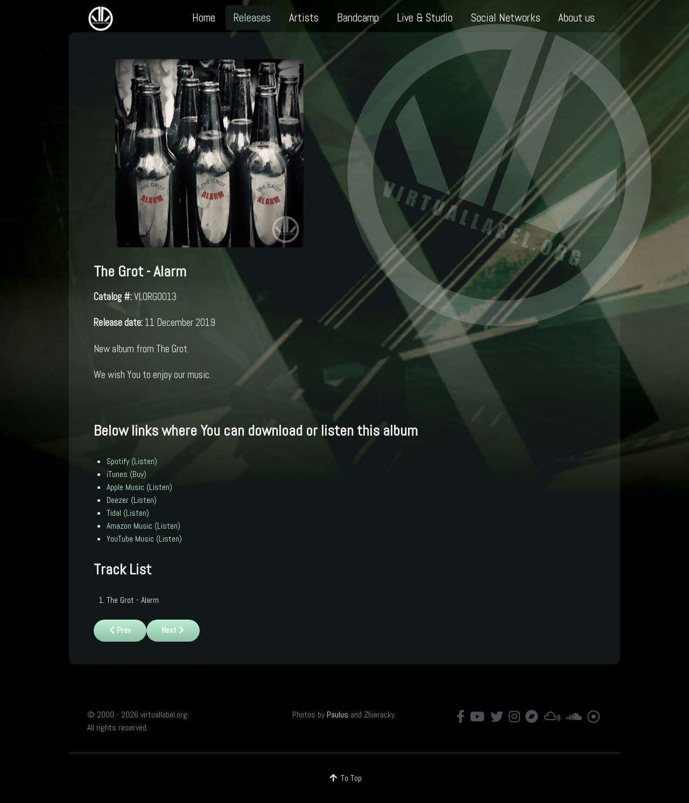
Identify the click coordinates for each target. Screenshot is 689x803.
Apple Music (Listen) (139, 487)
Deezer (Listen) (132, 500)
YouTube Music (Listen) (144, 538)
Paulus (337, 714)
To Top (345, 778)
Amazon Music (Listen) (143, 525)
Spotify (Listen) (132, 461)
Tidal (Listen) (128, 512)
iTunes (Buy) (126, 474)
